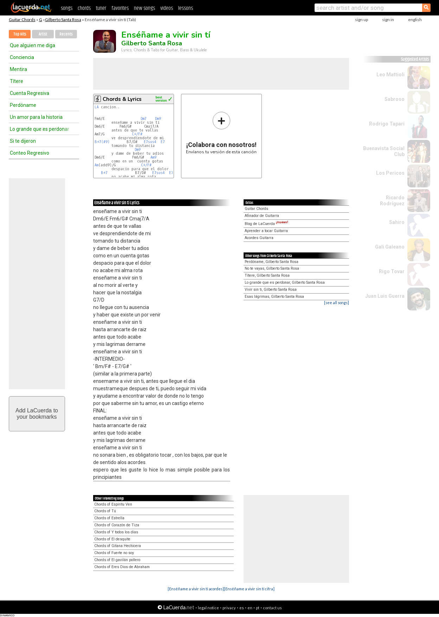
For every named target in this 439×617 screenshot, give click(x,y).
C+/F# (137, 134)
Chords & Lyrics (122, 99)
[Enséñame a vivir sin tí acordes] (196, 588)
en (249, 607)
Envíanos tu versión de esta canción (221, 133)
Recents (65, 34)
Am (96, 165)
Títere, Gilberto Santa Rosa (267, 275)
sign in (388, 19)
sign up (361, 19)
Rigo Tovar (392, 271)
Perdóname (23, 105)
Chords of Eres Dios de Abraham (122, 567)
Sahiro (397, 222)
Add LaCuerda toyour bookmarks (36, 413)
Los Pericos (390, 173)
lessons (185, 8)
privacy (229, 607)
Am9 (153, 157)
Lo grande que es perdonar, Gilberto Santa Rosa (285, 282)
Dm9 (158, 118)
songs (66, 8)
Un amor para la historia (36, 117)
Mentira (18, 69)
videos (166, 8)
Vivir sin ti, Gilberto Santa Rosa (271, 289)
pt (257, 607)
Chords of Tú (105, 511)
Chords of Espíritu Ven (113, 504)
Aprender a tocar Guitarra (266, 231)
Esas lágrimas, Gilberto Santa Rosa (274, 296)
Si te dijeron (23, 141)
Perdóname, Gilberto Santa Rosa (271, 261)
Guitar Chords (22, 19)
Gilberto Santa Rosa (63, 19)
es (241, 607)
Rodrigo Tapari (387, 124)
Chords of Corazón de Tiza (116, 525)
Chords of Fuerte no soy (114, 553)
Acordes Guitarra (259, 238)
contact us (272, 607)
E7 (163, 142)
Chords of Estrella (109, 518)
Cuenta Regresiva (29, 93)
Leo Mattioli (390, 74)
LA (97, 107)
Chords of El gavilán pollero (117, 560)
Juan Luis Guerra (385, 296)
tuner (101, 8)
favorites (120, 8)
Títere (16, 81)
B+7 (104, 173)
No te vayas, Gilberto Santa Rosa (272, 268)
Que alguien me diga (32, 45)
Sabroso (395, 99)
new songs (144, 8)
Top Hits (19, 34)
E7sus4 (150, 142)
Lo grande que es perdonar (39, 129)
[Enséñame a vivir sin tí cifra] (249, 588)
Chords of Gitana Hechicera (117, 546)
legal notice (208, 607)
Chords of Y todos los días (116, 532)
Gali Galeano (390, 247)
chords (84, 8)
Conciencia (22, 57)
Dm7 (144, 118)
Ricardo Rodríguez (392, 200)
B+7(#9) (102, 142)
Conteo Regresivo (29, 153)
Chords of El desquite (112, 539)
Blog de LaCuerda (266, 223)
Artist (43, 34)
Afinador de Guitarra (262, 215)
